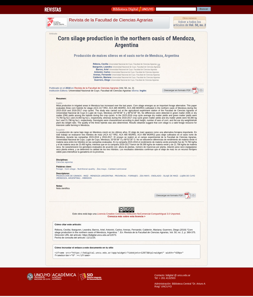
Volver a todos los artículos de (189, 23)
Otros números (189, 18)
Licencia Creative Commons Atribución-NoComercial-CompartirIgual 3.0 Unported (138, 213)
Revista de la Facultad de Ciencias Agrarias (111, 20)
